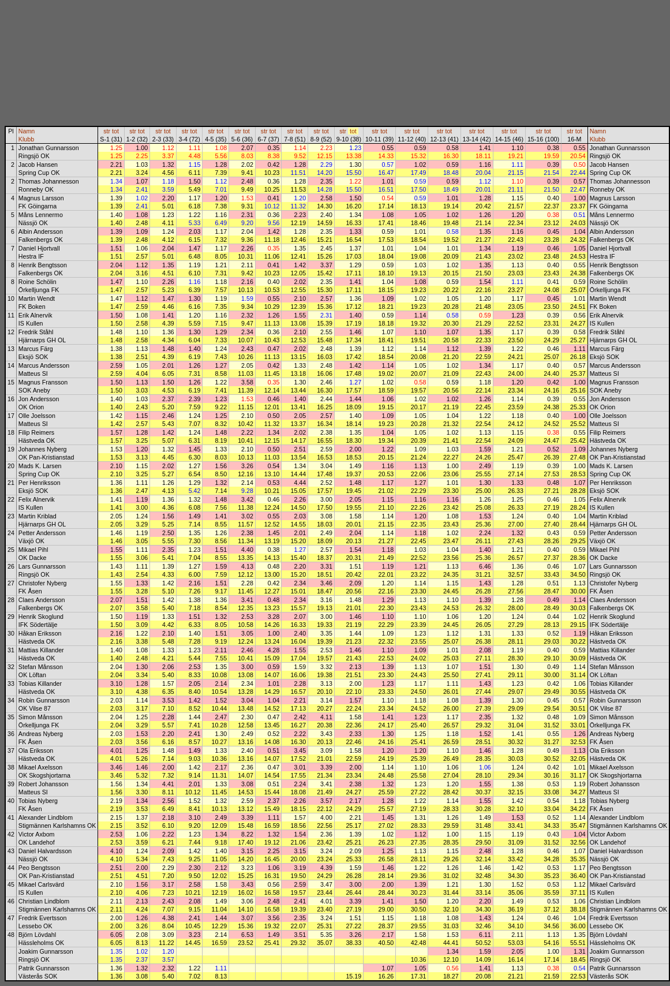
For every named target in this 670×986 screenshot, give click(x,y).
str (106, 131)
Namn (26, 131)
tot (115, 131)
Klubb (26, 139)
